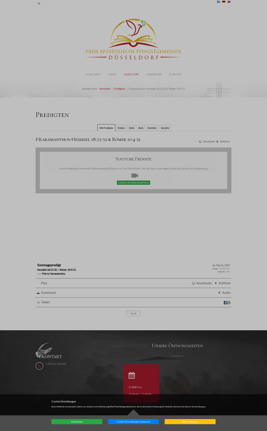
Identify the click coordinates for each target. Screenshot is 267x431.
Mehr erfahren (190, 421)
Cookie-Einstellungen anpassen (133, 421)
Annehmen (77, 421)
